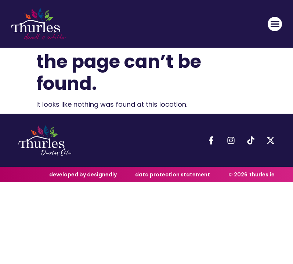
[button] (275, 24)
